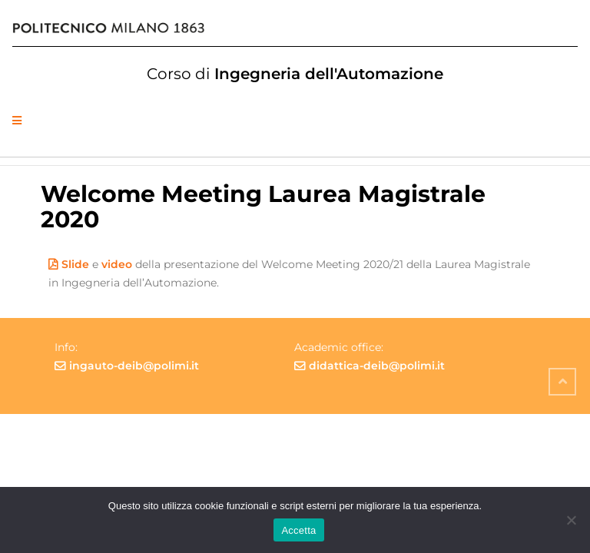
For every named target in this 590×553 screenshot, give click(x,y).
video (116, 264)
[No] (570, 520)
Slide (75, 264)
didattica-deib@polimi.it (377, 366)
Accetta (298, 530)
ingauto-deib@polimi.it (134, 366)
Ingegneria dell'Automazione (295, 74)
